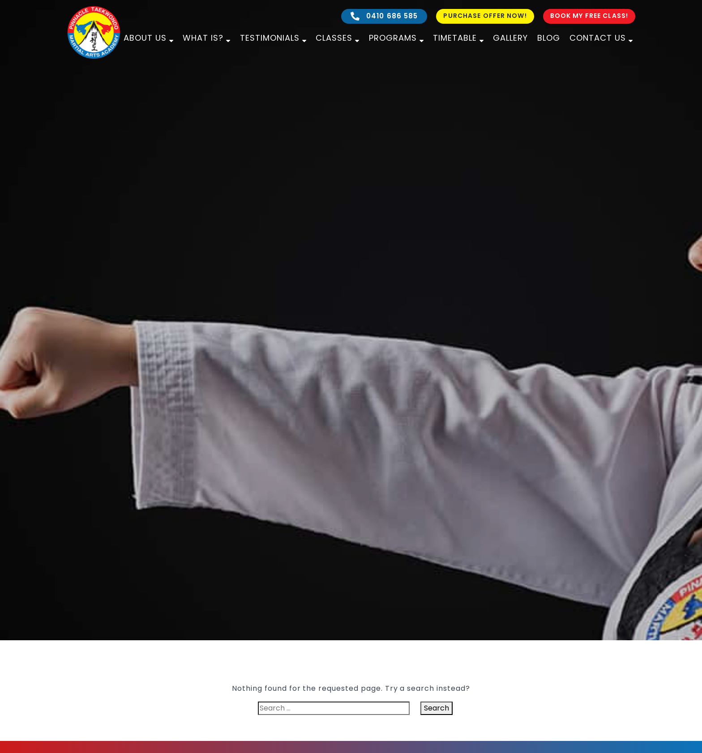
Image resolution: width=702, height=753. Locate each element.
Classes (334, 37)
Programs (393, 37)
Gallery (510, 37)
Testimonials (270, 37)
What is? (203, 37)
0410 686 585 (384, 16)
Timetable (455, 37)
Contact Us (597, 37)
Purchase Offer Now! (484, 15)
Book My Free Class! (589, 15)
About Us (145, 37)
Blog (548, 37)
